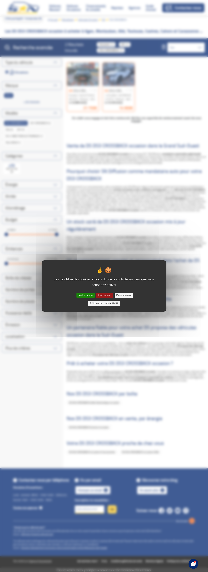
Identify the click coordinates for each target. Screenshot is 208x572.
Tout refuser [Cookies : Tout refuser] (104, 295)
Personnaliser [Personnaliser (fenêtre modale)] (123, 295)
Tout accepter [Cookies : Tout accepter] (85, 295)
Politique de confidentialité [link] (104, 303)
